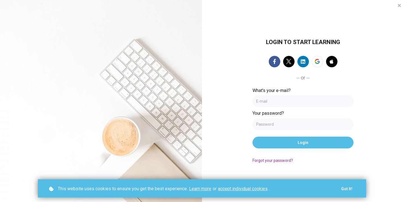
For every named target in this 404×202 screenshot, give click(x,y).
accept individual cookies (243, 188)
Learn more (200, 188)
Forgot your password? (272, 160)
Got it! (346, 189)
